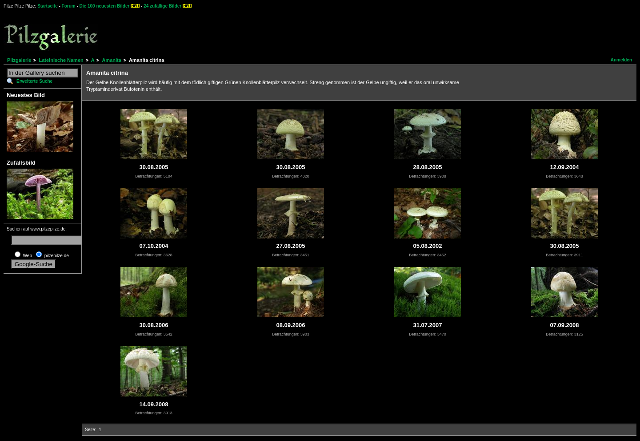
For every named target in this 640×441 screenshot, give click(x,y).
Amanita (111, 60)
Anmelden (621, 59)
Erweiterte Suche (34, 81)
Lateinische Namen (61, 60)
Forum (69, 6)
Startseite (47, 6)
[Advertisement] (329, 31)
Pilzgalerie (19, 60)
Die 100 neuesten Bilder (105, 6)
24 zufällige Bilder (162, 6)
